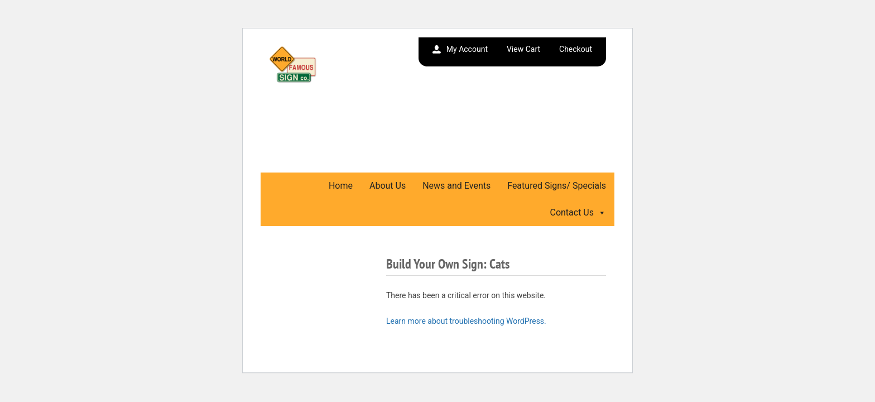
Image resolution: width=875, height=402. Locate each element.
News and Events (456, 185)
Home (341, 185)
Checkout (575, 49)
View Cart (523, 49)
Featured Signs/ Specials (556, 185)
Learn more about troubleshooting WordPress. (466, 321)
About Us (387, 185)
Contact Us (578, 212)
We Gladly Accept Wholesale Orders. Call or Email (367, 142)
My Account (467, 49)
